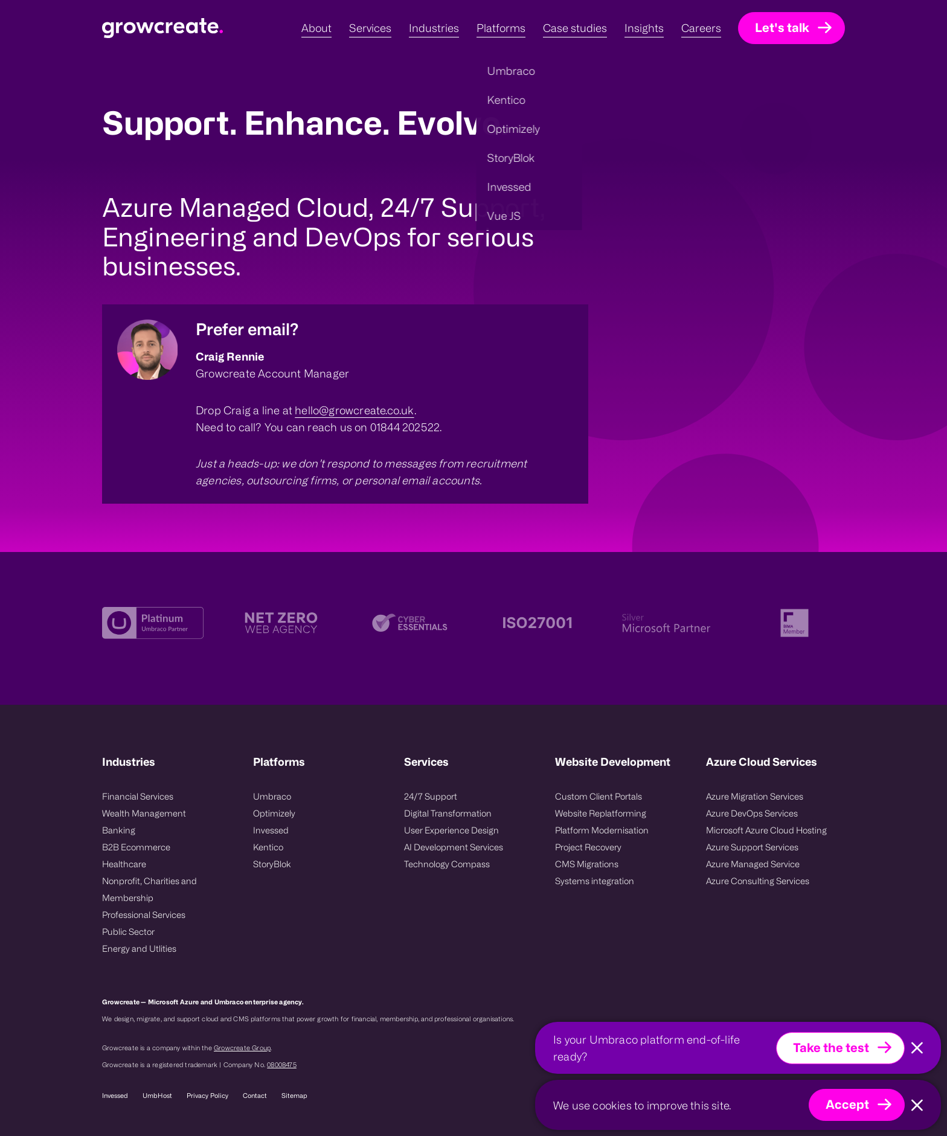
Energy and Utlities (139, 948)
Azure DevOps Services (752, 813)
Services (426, 762)
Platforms (279, 762)
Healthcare (124, 864)
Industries (128, 762)
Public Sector (128, 931)
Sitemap (294, 1095)
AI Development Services (453, 847)
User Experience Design (451, 830)
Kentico (268, 847)
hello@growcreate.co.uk (354, 410)
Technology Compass (447, 864)
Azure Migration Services (754, 796)
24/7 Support (430, 796)
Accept (847, 1104)
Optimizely (274, 813)
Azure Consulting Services (757, 881)
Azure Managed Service (753, 864)
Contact (255, 1095)
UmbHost (157, 1095)
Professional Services (143, 915)
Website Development (612, 762)
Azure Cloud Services (761, 762)
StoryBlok (272, 864)
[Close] (917, 1048)
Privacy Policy (207, 1095)
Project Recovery (588, 847)
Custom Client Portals (598, 796)
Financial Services (137, 796)
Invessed (271, 830)
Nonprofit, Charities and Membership (149, 889)
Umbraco (272, 796)
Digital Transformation (448, 813)
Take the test (831, 1047)
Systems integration (594, 881)
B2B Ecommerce (136, 847)
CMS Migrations (586, 864)
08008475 (282, 1064)
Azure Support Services (752, 847)
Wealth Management (144, 813)
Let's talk (782, 27)
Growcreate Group (242, 1047)
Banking (118, 830)
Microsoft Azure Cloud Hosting (766, 830)
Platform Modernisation (602, 830)
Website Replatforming (600, 813)
